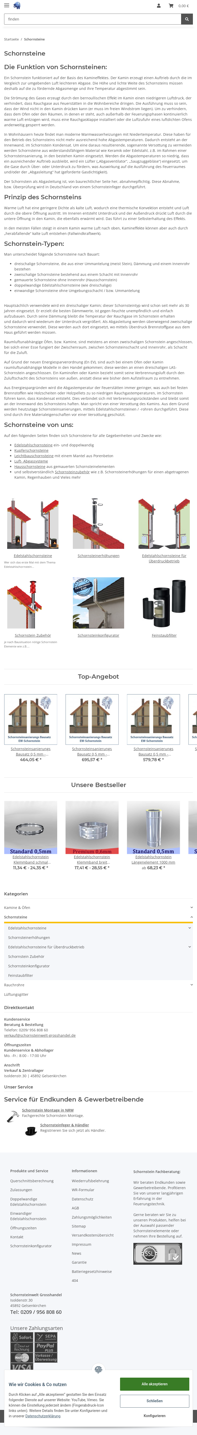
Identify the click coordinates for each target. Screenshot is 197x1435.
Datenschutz (82, 1199)
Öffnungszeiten (23, 1227)
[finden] (92, 19)
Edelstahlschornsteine (33, 445)
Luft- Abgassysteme (31, 461)
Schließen (151, 1401)
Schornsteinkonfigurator (98, 635)
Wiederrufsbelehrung (90, 1180)
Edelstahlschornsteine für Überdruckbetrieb (46, 947)
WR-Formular (83, 1189)
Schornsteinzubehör (72, 471)
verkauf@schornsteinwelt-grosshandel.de (40, 1035)
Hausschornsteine (29, 466)
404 (75, 1280)
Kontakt (16, 1236)
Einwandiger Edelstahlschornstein (28, 1216)
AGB (75, 1208)
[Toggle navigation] (6, 3)
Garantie (79, 1262)
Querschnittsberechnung (32, 1180)
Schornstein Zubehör (33, 635)
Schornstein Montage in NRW (48, 1110)
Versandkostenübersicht (93, 1235)
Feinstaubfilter (164, 635)
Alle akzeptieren (151, 1384)
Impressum (81, 1244)
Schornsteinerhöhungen (99, 555)
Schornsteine (15, 917)
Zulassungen (21, 1189)
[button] (159, 6)
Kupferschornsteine (31, 450)
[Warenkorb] (179, 6)
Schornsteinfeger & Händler (64, 1125)
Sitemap (79, 1226)
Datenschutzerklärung (84, 1416)
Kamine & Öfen (17, 907)
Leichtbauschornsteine (34, 455)
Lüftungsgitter (16, 994)
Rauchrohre (14, 984)
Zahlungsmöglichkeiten (92, 1217)
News (76, 1253)
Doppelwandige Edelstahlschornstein (28, 1202)
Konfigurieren (151, 1416)
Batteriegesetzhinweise (92, 1271)
